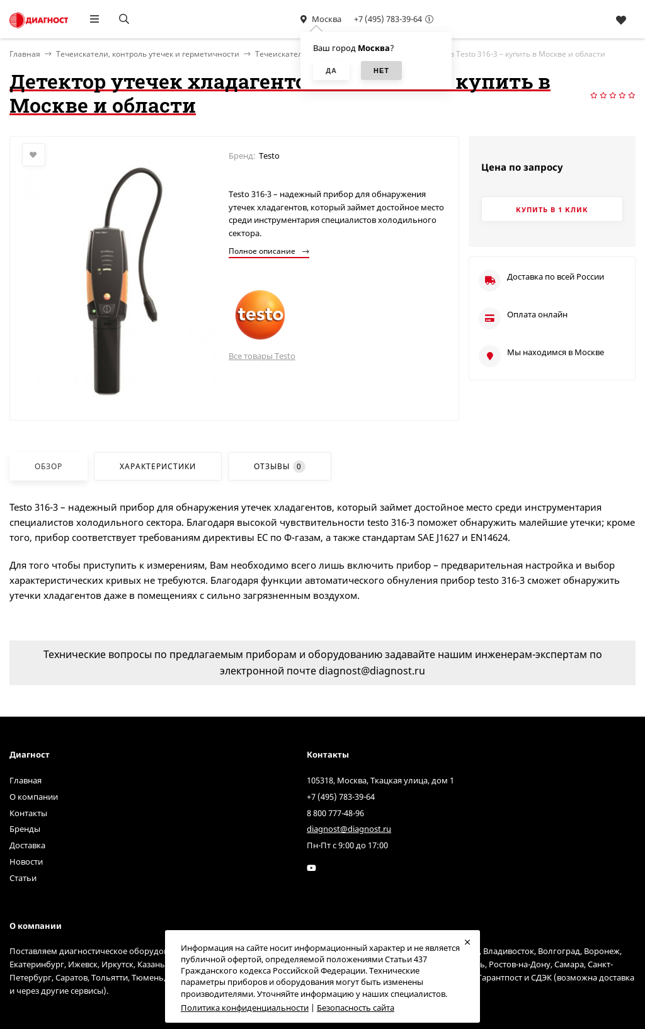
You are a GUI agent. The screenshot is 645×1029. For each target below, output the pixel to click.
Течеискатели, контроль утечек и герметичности (147, 53)
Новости (26, 861)
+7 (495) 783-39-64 (388, 19)
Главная (25, 780)
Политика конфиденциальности (245, 1007)
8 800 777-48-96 (335, 813)
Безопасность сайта (355, 1007)
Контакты (28, 813)
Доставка (27, 845)
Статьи (23, 878)
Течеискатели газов (292, 53)
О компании (33, 796)
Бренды (24, 828)
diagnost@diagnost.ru (349, 828)
